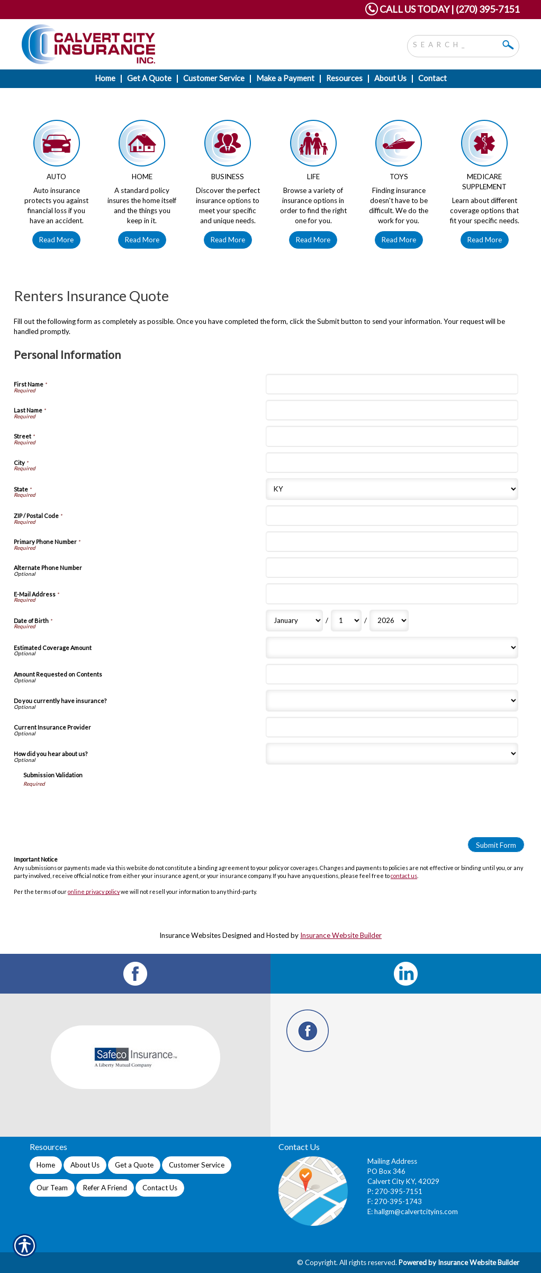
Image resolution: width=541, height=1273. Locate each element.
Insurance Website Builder (341, 935)
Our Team (52, 1187)
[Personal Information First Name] (392, 384)
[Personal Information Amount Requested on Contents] (392, 674)
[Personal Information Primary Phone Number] (392, 541)
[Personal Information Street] (392, 436)
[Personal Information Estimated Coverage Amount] (392, 648)
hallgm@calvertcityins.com (416, 1211)
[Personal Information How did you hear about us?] (392, 754)
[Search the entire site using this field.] (455, 43)
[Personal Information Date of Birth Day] (346, 620)
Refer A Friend (105, 1187)
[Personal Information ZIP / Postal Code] (392, 515)
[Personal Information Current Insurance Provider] (392, 727)
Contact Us (159, 1187)
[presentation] (103, 808)
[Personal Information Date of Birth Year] (389, 620)
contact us (404, 875)
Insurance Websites (190, 935)
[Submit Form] (496, 845)
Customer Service (196, 1165)
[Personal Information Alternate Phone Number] (392, 567)
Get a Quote (134, 1165)
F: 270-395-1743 (394, 1201)
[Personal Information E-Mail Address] (392, 593)
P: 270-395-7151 (394, 1191)
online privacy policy (94, 891)
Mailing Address (392, 1161)
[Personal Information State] (392, 489)
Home (46, 1165)
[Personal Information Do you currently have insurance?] (392, 701)
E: (370, 1211)
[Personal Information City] (392, 462)
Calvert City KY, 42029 (403, 1181)
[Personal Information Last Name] (392, 410)
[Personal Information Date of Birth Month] (294, 620)
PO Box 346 (386, 1171)
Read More (56, 239)
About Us (85, 1165)
